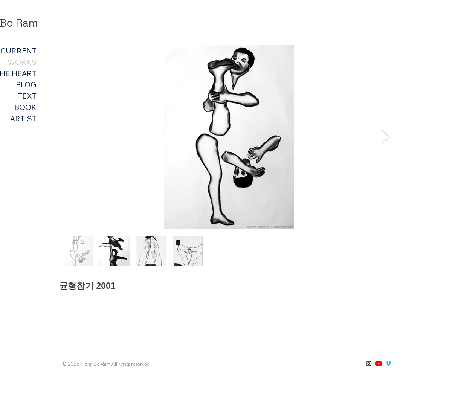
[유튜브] (378, 363)
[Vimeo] (388, 363)
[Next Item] (386, 137)
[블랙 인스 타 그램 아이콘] (368, 363)
